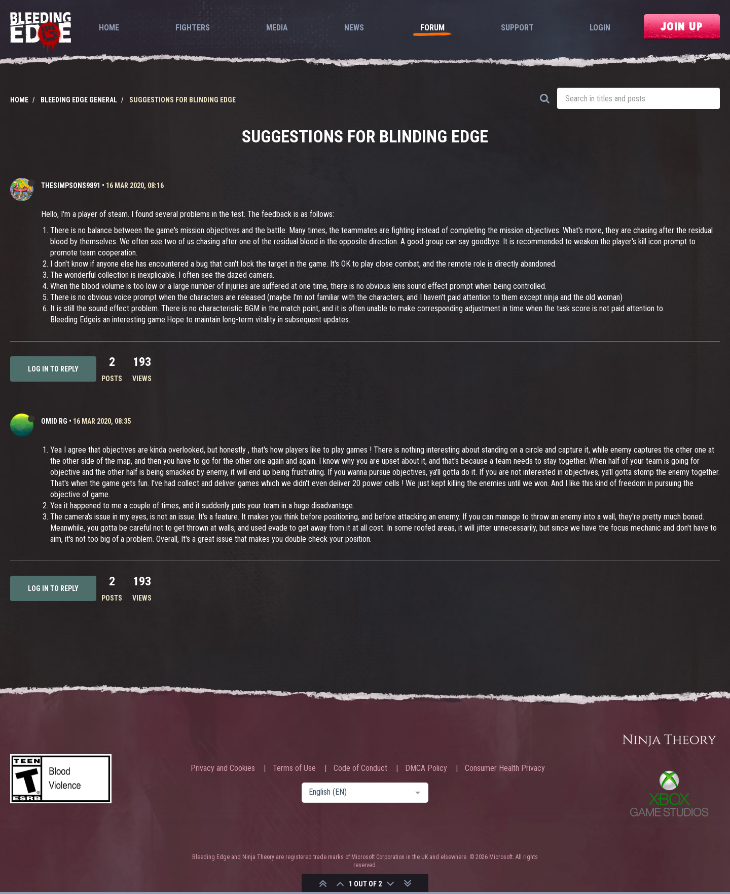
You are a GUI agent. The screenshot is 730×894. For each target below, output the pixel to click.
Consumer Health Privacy (505, 768)
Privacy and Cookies (223, 768)
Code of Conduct (360, 768)
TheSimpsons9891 (70, 185)
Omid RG (54, 421)
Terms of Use (294, 768)
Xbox (669, 793)
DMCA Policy (426, 768)
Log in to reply (53, 369)
